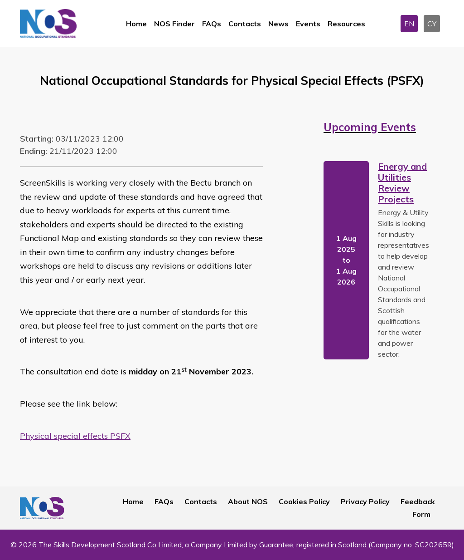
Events (308, 23)
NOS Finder (174, 23)
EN (409, 23)
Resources (346, 23)
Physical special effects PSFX (75, 436)
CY (431, 23)
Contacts (244, 23)
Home (136, 23)
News (278, 23)
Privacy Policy (365, 501)
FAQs (211, 23)
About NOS (248, 501)
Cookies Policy (304, 501)
